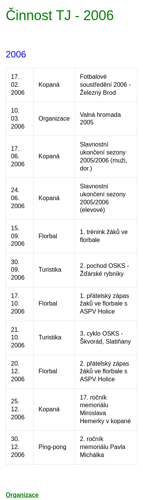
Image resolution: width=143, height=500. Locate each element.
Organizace (22, 495)
